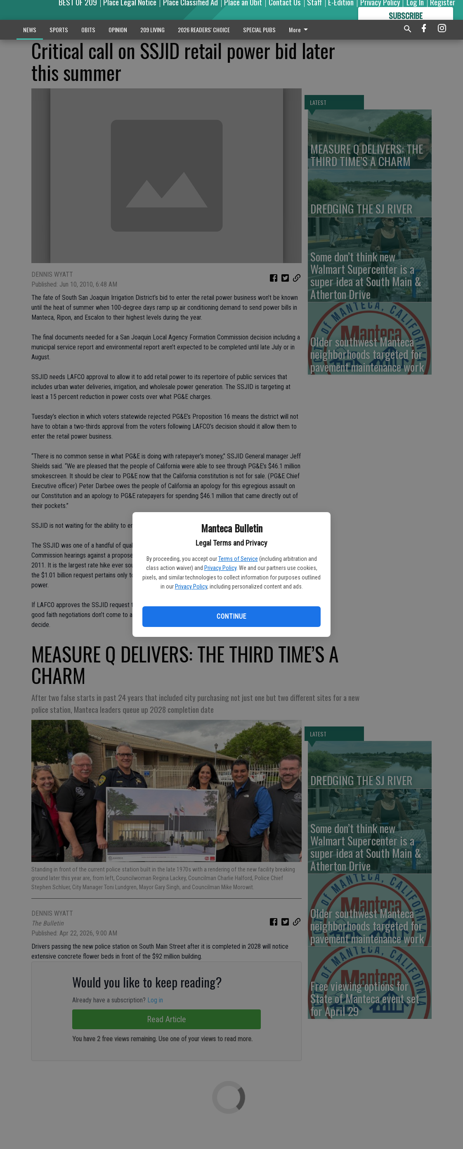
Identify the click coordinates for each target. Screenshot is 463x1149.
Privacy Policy (220, 568)
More (300, 29)
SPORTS (59, 29)
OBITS (88, 29)
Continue (231, 616)
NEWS (29, 29)
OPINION (118, 29)
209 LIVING (152, 29)
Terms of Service (238, 559)
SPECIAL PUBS (259, 29)
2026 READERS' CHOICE (204, 29)
